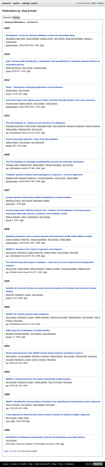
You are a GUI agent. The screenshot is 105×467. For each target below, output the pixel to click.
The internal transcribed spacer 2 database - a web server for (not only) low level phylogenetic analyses (50, 264)
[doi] (42, 45)
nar (7, 133)
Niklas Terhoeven (13, 68)
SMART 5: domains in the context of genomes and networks (34, 249)
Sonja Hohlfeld (32, 39)
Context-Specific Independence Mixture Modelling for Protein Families (38, 197)
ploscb (8, 146)
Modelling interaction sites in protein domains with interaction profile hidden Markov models (49, 236)
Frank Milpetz (39, 405)
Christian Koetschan (14, 126)
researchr (6, 3)
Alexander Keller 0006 (15, 39)
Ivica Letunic (11, 253)
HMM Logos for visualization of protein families (28, 330)
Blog (54, 464)
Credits (23, 464)
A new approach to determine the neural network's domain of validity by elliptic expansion (48, 415)
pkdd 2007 (10, 204)
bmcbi (8, 94)
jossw (8, 71)
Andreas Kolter (46, 39)
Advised (16, 17)
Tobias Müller (11, 129)
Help (31, 464)
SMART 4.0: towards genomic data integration (27, 314)
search (34, 3)
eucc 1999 (10, 421)
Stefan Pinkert (12, 142)
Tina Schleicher (59, 126)
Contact (14, 464)
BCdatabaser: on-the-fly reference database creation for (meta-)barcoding (40, 35)
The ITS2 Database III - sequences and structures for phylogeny (35, 123)
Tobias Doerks (74, 317)
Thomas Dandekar (53, 165)
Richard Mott (81, 356)
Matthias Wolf (24, 129)
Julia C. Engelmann (29, 217)
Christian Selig (12, 165)
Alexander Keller (44, 126)
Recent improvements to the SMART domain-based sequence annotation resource (44, 353)
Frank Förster (51, 103)
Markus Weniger (13, 217)
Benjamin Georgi (13, 201)
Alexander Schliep (41, 201)
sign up (16, 451)
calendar (26, 3)
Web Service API (42, 464)
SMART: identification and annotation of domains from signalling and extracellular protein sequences (53, 401)
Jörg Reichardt (37, 142)
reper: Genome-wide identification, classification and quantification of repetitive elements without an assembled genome (53, 63)
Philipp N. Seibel (52, 269)
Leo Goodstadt (24, 356)
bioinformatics (12, 45)
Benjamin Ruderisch (76, 126)
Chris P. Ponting (39, 360)
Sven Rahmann (49, 334)
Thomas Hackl (40, 68)
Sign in (94, 3)
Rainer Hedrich (26, 103)
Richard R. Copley (26, 253)
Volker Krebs (23, 418)
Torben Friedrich (13, 239)
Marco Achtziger (37, 269)
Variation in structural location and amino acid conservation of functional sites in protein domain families (51, 289)
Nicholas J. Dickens (40, 356)
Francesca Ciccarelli (59, 317)
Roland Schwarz (93, 126)
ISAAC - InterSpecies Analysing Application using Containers (34, 87)
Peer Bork (73, 253)
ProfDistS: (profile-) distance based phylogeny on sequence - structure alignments (44, 175)
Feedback (69, 464)
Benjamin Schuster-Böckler (17, 334)
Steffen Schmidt (42, 317)
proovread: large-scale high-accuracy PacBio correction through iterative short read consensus (50, 100)
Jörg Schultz (59, 39)
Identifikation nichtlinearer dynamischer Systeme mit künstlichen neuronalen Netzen (45, 437)
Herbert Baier (11, 90)
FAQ (61, 464)
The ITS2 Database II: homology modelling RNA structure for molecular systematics (45, 162)
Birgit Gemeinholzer (74, 39)
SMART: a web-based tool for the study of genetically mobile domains (38, 379)
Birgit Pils (25, 239)
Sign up (101, 3)
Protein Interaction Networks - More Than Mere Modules (32, 139)
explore (16, 3)
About (5, 464)
